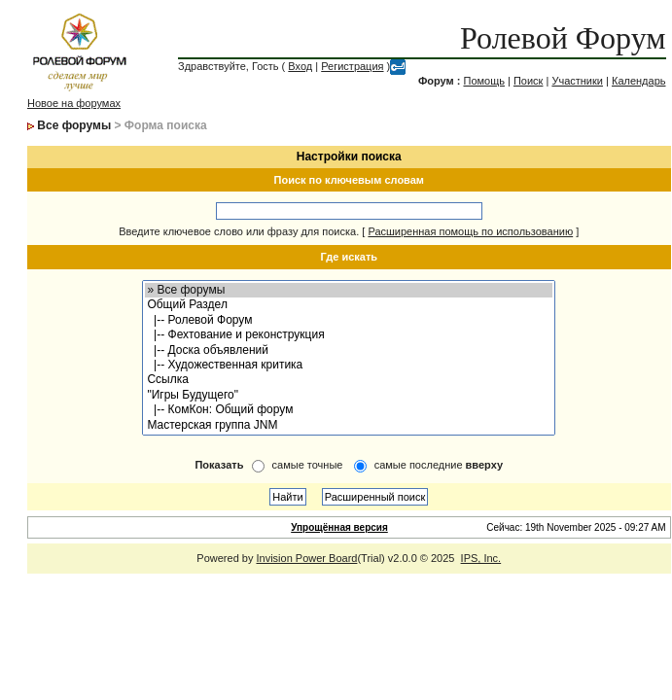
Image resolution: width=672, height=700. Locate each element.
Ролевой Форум (562, 37)
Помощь (484, 81)
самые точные (307, 465)
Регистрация (352, 66)
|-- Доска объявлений (348, 350)
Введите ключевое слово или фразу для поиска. (239, 231)
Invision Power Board (306, 558)
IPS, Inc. (481, 558)
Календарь (639, 81)
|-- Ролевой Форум (348, 320)
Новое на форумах (74, 103)
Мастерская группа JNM (348, 425)
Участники (577, 81)
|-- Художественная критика (348, 365)
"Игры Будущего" (348, 395)
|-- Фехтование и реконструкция (348, 335)
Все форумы (74, 125)
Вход (300, 66)
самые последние (438, 465)
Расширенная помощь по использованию (470, 231)
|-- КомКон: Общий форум (348, 409)
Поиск (528, 81)
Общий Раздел (348, 305)
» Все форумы (348, 290)
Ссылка (348, 379)
